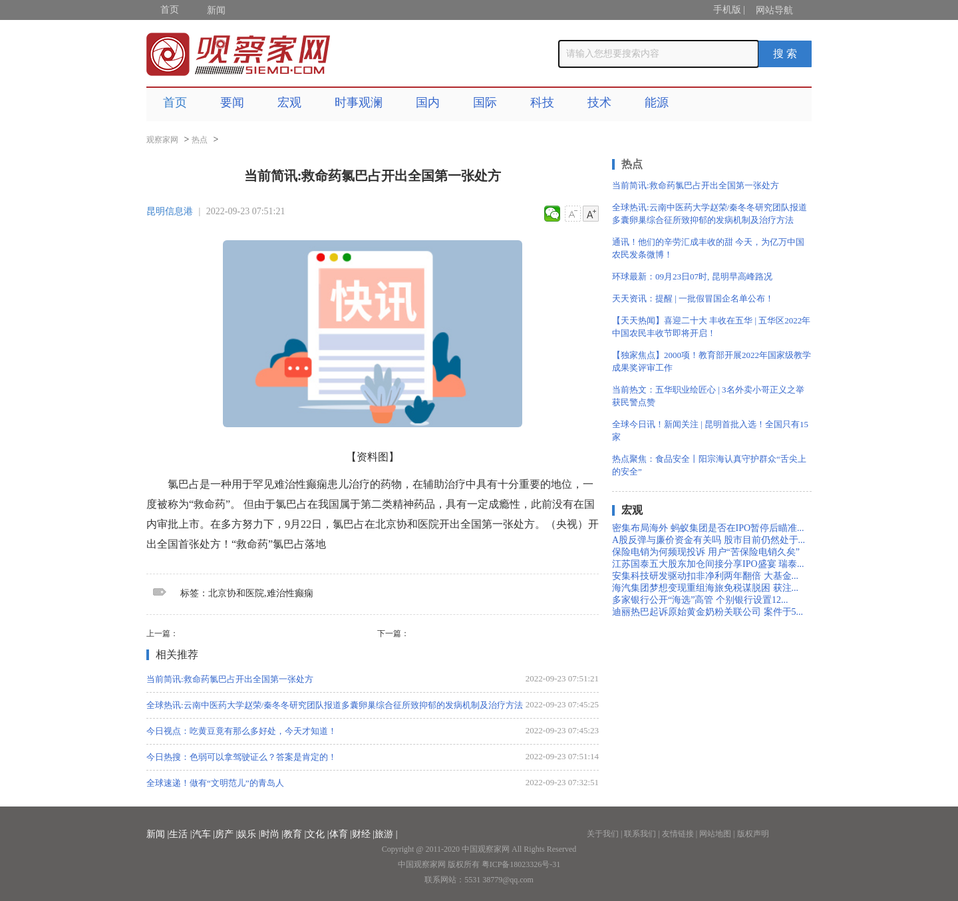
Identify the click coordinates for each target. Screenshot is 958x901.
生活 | (180, 834)
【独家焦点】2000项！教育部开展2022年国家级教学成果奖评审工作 (711, 361)
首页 (169, 10)
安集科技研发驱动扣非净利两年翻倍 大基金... (705, 576)
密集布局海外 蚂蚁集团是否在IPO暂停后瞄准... (708, 528)
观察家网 (162, 139)
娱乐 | (249, 834)
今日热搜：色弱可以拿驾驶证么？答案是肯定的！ (241, 757)
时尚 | (272, 834)
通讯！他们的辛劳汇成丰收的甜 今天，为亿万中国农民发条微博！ (708, 248)
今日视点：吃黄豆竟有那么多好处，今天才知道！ (241, 731)
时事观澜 (359, 102)
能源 (657, 102)
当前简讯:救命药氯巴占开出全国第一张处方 (229, 679)
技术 (599, 102)
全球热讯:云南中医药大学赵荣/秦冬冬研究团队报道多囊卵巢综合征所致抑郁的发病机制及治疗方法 (334, 705)
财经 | (363, 834)
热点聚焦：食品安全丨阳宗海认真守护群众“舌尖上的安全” (709, 465)
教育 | (294, 834)
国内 (428, 102)
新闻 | (157, 834)
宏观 (289, 102)
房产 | (226, 834)
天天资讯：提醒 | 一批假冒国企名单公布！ (693, 298)
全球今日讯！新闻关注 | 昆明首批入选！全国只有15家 (710, 430)
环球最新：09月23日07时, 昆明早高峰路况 (692, 276)
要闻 (232, 102)
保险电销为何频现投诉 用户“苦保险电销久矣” (706, 552)
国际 (485, 102)
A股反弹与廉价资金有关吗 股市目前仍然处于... (708, 540)
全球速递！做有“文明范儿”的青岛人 (215, 783)
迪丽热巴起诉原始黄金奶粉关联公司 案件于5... (707, 612)
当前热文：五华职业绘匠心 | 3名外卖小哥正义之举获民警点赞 (708, 396)
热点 (200, 139)
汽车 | (203, 834)
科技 (542, 102)
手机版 (727, 10)
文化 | (317, 834)
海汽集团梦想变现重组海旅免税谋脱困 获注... (705, 588)
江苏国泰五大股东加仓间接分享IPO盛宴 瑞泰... (708, 564)
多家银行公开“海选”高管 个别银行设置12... (700, 600)
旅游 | (386, 834)
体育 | (340, 834)
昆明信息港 (169, 211)
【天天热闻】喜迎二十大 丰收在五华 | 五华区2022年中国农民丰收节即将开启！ (711, 326)
